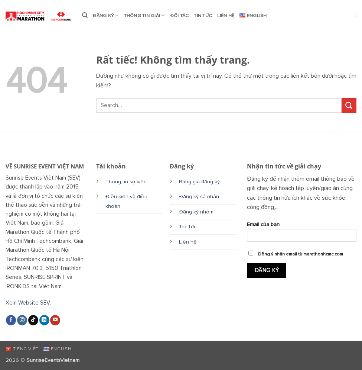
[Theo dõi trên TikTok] (33, 320)
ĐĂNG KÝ (105, 15)
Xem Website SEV (28, 302)
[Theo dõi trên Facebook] (11, 320)
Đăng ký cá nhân (199, 196)
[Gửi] (349, 105)
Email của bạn (301, 234)
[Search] (85, 15)
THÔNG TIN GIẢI (144, 15)
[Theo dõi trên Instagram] (22, 320)
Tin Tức (187, 226)
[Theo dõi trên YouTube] (55, 320)
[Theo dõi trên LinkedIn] (44, 320)
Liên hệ (188, 242)
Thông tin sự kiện (126, 181)
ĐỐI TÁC (179, 16)
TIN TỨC (203, 16)
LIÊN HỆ (225, 16)
